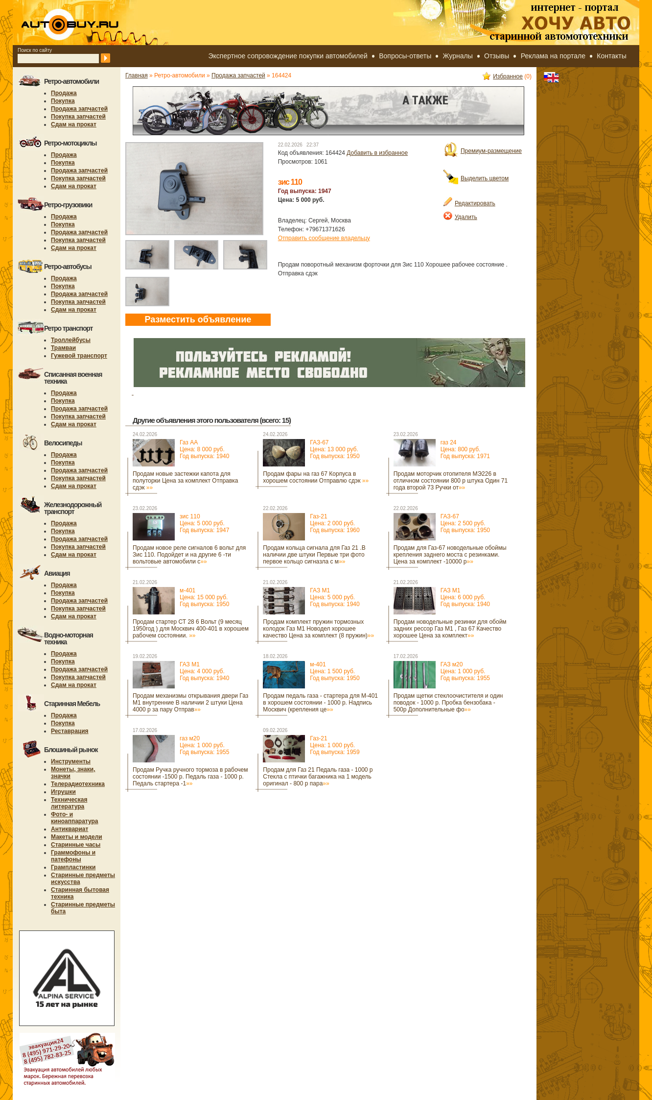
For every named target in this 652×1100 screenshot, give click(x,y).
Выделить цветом (476, 178)
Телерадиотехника (78, 784)
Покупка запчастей (78, 116)
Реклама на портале (553, 56)
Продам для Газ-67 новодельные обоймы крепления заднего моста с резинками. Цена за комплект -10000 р (450, 554)
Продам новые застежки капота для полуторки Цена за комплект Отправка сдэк (185, 480)
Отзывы (496, 56)
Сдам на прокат (73, 124)
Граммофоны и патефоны (73, 856)
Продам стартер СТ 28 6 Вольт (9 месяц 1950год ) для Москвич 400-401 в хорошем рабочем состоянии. (191, 628)
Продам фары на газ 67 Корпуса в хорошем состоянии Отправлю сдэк (316, 477)
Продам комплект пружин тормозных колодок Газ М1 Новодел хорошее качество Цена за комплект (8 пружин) (318, 628)
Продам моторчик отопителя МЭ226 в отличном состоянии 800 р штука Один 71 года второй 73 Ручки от (451, 480)
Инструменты (71, 761)
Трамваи (63, 347)
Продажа (64, 93)
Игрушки (63, 791)
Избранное (503, 76)
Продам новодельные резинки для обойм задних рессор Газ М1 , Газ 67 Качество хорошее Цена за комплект (450, 628)
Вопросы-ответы (405, 56)
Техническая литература (69, 803)
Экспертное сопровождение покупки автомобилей (288, 56)
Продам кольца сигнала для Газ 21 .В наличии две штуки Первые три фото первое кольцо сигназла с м (314, 554)
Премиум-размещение (482, 150)
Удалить (460, 217)
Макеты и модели (76, 836)
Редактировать (469, 203)
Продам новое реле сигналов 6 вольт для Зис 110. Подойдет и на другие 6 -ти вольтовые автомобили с (189, 554)
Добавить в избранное (377, 152)
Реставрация (70, 731)
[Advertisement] (303, 821)
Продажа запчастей (79, 108)
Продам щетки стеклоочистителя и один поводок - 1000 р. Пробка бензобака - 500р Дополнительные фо (448, 702)
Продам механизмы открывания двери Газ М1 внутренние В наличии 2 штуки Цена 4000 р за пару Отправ (190, 702)
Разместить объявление (197, 319)
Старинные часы (75, 844)
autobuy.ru (94, 22)
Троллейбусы (71, 340)
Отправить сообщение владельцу (324, 238)
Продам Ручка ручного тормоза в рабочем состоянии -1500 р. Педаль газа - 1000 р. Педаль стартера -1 (190, 776)
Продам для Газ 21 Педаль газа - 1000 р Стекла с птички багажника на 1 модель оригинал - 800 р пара (318, 776)
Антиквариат (69, 829)
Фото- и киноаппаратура (74, 818)
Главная (136, 75)
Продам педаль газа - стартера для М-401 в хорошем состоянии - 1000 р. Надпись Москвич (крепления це (320, 702)
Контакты (611, 56)
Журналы (458, 56)
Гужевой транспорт (79, 355)
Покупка (63, 101)
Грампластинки (73, 867)
